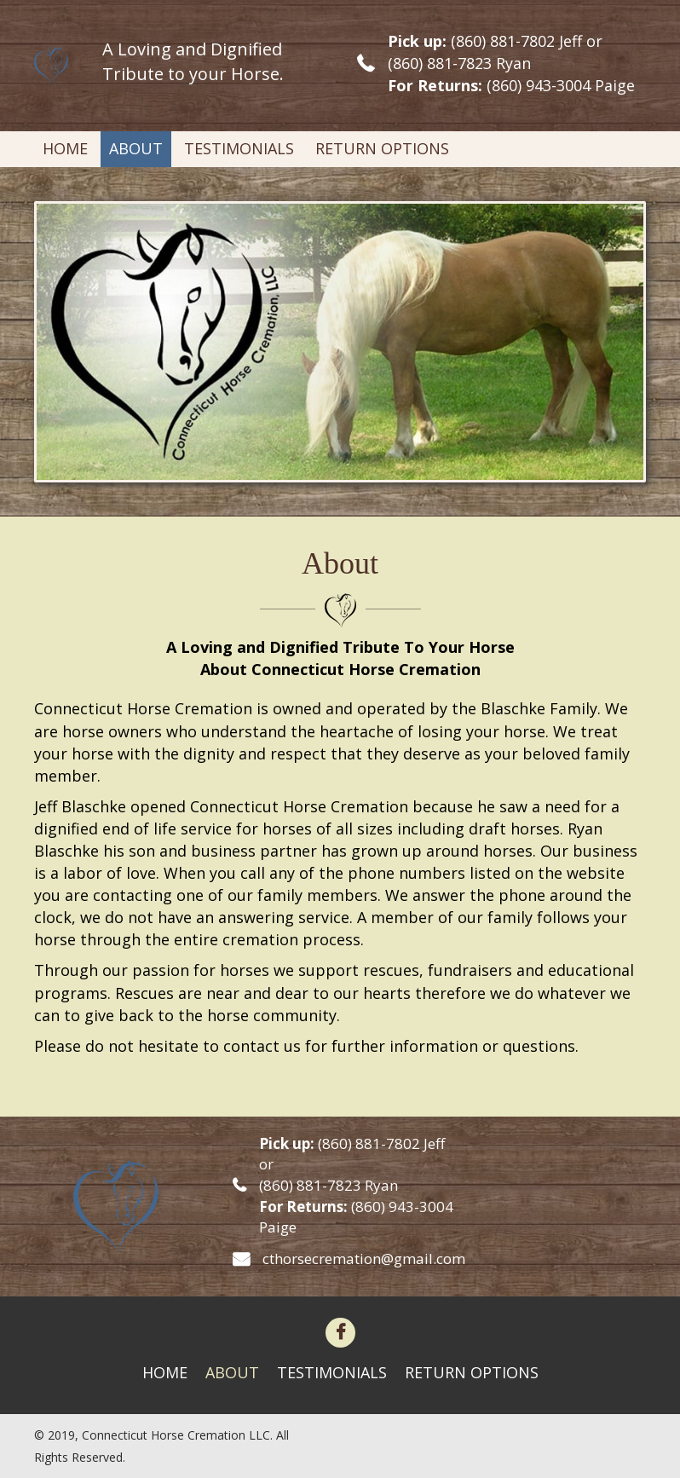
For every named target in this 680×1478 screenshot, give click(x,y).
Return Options (472, 1372)
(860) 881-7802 (503, 41)
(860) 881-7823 (440, 63)
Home (164, 1372)
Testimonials (332, 1372)
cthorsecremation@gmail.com (363, 1258)
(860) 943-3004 (539, 85)
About (232, 1372)
